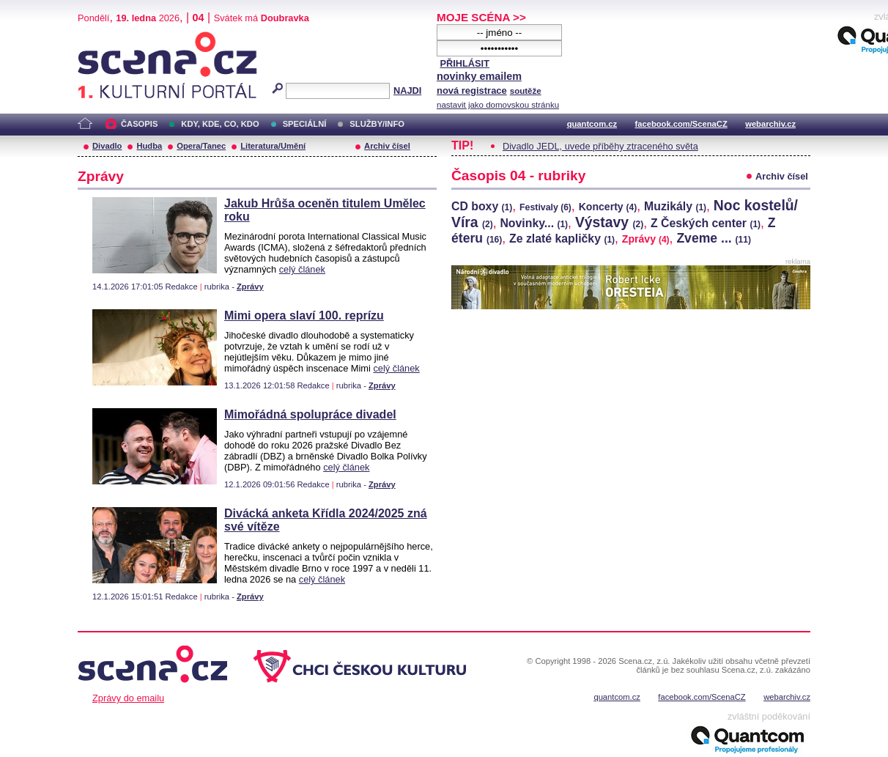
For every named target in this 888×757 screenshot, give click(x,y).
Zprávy (250, 286)
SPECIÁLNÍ (305, 123)
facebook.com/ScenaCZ (681, 123)
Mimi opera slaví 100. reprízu (304, 315)
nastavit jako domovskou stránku (498, 104)
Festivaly (545, 207)
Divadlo (107, 145)
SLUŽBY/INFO (376, 123)
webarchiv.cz (770, 123)
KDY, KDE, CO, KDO (220, 123)
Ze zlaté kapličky (562, 238)
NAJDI (407, 90)
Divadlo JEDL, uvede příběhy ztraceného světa (600, 146)
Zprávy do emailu (128, 698)
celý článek (302, 269)
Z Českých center (706, 223)
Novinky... (534, 223)
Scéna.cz (102, 38)
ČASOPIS (139, 123)
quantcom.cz (592, 123)
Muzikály (675, 206)
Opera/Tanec (201, 145)
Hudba (149, 145)
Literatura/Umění (273, 145)
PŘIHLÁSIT (464, 63)
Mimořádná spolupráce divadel (310, 414)
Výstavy (609, 222)
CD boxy (481, 206)
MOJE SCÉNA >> (481, 17)
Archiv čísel (387, 145)
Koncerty (608, 207)
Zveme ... (713, 238)
